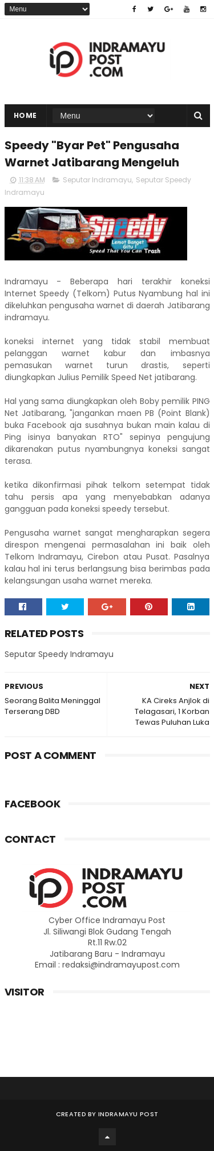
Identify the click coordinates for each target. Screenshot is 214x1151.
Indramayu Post (128, 1114)
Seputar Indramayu (97, 180)
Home (25, 115)
